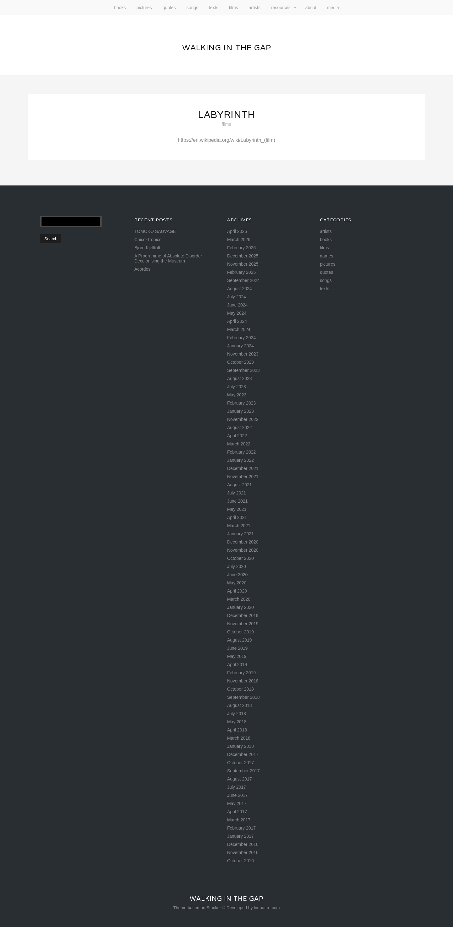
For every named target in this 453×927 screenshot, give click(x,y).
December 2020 (243, 541)
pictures (144, 7)
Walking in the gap (226, 47)
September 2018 (243, 697)
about (310, 7)
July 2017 (236, 787)
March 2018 (238, 738)
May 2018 (236, 721)
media (333, 7)
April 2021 (237, 517)
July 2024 (236, 296)
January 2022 (240, 460)
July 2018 (236, 713)
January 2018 (240, 746)
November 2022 (243, 419)
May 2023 (236, 394)
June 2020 (237, 574)
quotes (169, 7)
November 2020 (243, 550)
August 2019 (239, 640)
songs (192, 7)
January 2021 (240, 533)
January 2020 (240, 607)
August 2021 (239, 484)
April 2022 (237, 435)
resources (280, 7)
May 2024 (236, 313)
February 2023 (241, 403)
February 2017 (241, 827)
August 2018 (239, 705)
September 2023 (243, 370)
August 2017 (239, 778)
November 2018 (243, 680)
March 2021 (238, 525)
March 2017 (238, 819)
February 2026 (241, 247)
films (233, 7)
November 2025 (243, 264)
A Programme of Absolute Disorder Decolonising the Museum (168, 258)
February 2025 (241, 272)
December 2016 (243, 844)
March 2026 (238, 239)
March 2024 (238, 329)
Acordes (142, 269)
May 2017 (236, 803)
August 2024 (239, 288)
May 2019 (236, 656)
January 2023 (240, 411)
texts (213, 7)
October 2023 (240, 362)
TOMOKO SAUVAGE (155, 231)
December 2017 (243, 754)
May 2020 (236, 582)
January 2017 (240, 836)
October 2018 (240, 689)
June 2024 (237, 304)
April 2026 (237, 231)
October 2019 (240, 631)
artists (254, 7)
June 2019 (237, 648)
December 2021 (243, 468)
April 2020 (237, 590)
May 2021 (236, 509)
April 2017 (237, 811)
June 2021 (237, 501)
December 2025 (243, 255)
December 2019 (243, 615)
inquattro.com (267, 907)
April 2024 (237, 321)
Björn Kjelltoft (147, 247)
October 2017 (240, 762)
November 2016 (243, 852)
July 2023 (236, 386)
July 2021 (236, 492)
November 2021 (243, 476)
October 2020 (240, 558)
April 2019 (237, 664)
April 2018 (237, 729)
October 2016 (240, 860)
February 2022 (241, 452)
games (326, 255)
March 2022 (238, 443)
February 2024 (241, 337)
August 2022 (239, 427)
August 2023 (239, 378)
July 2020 (236, 566)
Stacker (213, 907)
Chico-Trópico (148, 239)
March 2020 (238, 599)
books (120, 7)
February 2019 (241, 672)
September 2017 (243, 770)
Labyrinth (226, 114)
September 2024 (243, 280)
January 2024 (240, 345)
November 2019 (243, 623)
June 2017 (237, 795)
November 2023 (243, 353)
